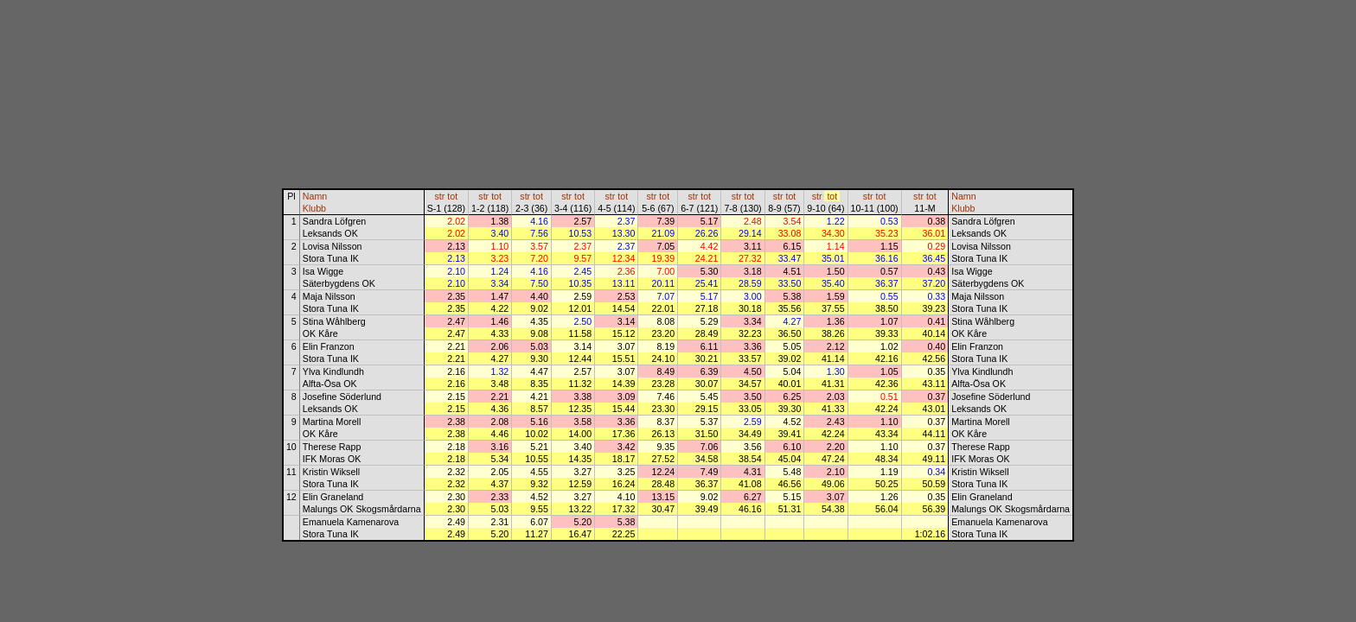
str (440, 196)
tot (452, 196)
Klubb (314, 208)
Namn (315, 196)
